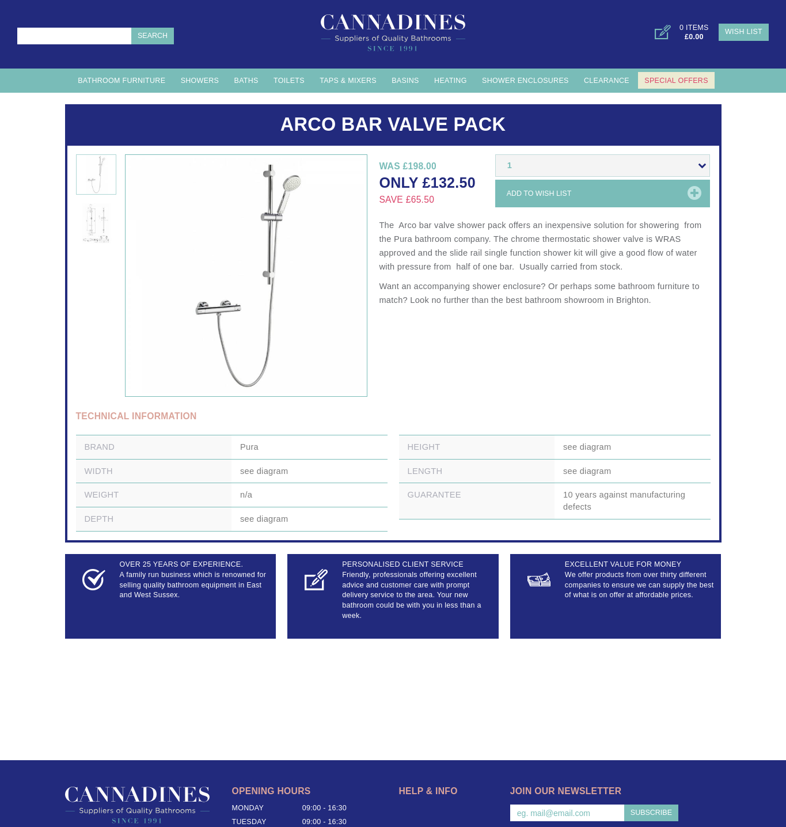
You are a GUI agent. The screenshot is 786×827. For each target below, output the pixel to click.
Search (153, 36)
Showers (200, 81)
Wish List (743, 32)
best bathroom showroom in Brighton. (580, 300)
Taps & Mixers (348, 81)
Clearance (606, 81)
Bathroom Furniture (121, 81)
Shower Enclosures (525, 81)
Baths (246, 81)
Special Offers (676, 81)
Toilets (289, 81)
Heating (450, 81)
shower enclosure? (508, 286)
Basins (405, 81)
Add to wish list (539, 193)
